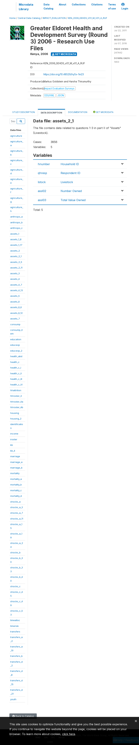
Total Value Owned (73, 200)
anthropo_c (16, 228)
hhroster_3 (16, 395)
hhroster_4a (16, 401)
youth (13, 699)
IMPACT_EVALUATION (54, 18)
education (15, 339)
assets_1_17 (16, 245)
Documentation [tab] (77, 112)
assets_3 (15, 273)
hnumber (44, 164)
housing (14, 413)
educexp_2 (16, 350)
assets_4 (15, 279)
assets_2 (15, 250)
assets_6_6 (16, 307)
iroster (13, 439)
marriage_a (16, 462)
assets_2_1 (16, 256)
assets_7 (15, 318)
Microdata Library (26, 7)
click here (68, 734)
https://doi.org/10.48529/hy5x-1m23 (63, 74)
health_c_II (16, 373)
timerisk (14, 626)
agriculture (16, 135)
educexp (15, 345)
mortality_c (16, 490)
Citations (97, 4)
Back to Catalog (23, 716)
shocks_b (15, 552)
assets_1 (14, 233)
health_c (15, 362)
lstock (42, 182)
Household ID (70, 164)
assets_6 (15, 301)
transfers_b (16, 656)
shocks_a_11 (16, 518)
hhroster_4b (16, 407)
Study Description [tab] (23, 112)
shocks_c (15, 586)
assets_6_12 (16, 313)
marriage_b (16, 467)
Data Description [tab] (51, 112)
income (14, 433)
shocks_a (15, 501)
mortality (15, 473)
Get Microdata (64, 54)
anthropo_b (16, 222)
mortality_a (16, 479)
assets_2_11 (16, 267)
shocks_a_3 (16, 507)
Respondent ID (70, 173)
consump (15, 324)
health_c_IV (16, 384)
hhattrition (15, 390)
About (62, 4)
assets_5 (15, 295)
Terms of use (112, 6)
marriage (15, 456)
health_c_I (15, 367)
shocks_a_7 (16, 512)
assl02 (42, 191)
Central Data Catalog (29, 18)
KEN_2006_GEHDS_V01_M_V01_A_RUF (87, 18)
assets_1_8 (15, 239)
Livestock (67, 182)
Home (12, 18)
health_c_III (16, 379)
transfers (15, 631)
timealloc (15, 620)
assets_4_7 (16, 284)
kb (11, 445)
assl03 (42, 200)
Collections (79, 4)
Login (124, 6)
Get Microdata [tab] (103, 111)
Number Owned (71, 191)
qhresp (42, 173)
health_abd (16, 356)
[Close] (135, 721)
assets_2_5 (16, 262)
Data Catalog (48, 6)
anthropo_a (16, 216)
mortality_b (16, 484)
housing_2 (15, 418)
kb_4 (12, 450)
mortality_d (16, 496)
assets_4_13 (16, 290)
